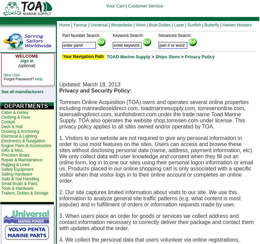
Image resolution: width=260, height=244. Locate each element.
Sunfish (194, 25)
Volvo (141, 25)
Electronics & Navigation (23, 141)
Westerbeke (121, 25)
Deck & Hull (12, 126)
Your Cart (115, 5)
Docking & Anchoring (20, 131)
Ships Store (167, 56)
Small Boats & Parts (19, 183)
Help (39, 79)
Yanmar (80, 25)
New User (12, 75)
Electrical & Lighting (19, 136)
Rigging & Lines (15, 164)
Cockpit (8, 122)
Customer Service (145, 5)
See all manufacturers (22, 91)
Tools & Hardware (17, 188)
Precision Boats (15, 155)
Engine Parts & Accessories (26, 145)
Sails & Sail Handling (20, 179)
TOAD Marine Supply (128, 56)
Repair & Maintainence (21, 160)
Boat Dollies (160, 25)
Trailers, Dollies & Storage (24, 193)
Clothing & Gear (15, 117)
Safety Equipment (17, 169)
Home (64, 25)
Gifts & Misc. (12, 150)
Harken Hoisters (237, 25)
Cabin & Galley (14, 112)
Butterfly (211, 25)
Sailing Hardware (16, 174)
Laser (179, 25)
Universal (99, 25)
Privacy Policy (200, 56)
